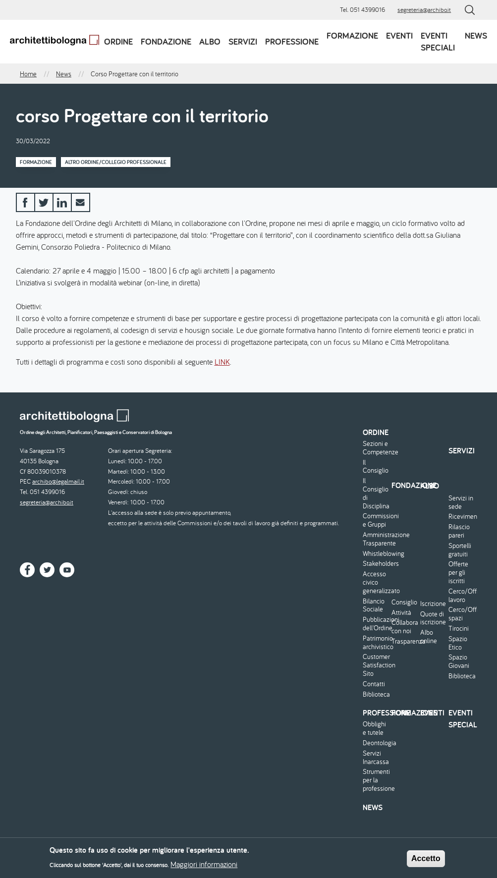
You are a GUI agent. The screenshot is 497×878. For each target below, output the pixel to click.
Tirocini (458, 628)
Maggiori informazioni (203, 866)
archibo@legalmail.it (58, 481)
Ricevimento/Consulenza (461, 516)
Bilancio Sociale (374, 605)
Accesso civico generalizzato (376, 582)
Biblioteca (376, 694)
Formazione (352, 35)
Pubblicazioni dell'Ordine (376, 623)
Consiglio (404, 602)
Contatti (374, 684)
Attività (401, 612)
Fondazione (166, 41)
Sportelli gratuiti (459, 550)
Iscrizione (433, 604)
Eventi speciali (438, 41)
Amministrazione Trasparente (376, 539)
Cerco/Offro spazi (461, 613)
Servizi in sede (460, 502)
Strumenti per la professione (376, 780)
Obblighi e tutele (374, 728)
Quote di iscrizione (433, 618)
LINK (222, 362)
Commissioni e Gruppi (376, 520)
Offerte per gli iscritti (458, 572)
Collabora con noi (404, 626)
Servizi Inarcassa (376, 757)
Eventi (399, 35)
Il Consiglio (375, 466)
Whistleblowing (376, 553)
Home (28, 73)
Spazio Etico (457, 643)
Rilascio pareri (459, 531)
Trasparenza (404, 641)
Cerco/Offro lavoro (461, 595)
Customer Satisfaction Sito (376, 665)
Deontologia (376, 743)
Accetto (426, 860)
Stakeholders (376, 563)
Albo (210, 41)
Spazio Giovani (458, 661)
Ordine (118, 41)
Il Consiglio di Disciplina (376, 493)
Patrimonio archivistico (376, 642)
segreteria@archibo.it (424, 9)
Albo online (428, 636)
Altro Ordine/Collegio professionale (115, 162)
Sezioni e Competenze (376, 447)
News (476, 35)
